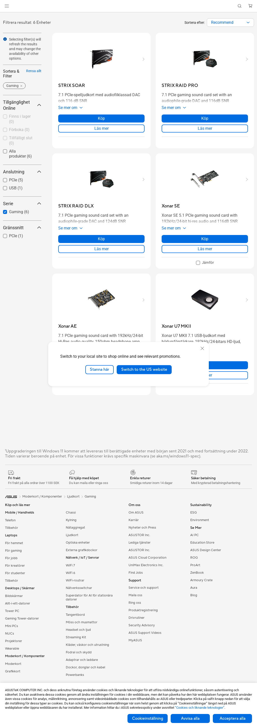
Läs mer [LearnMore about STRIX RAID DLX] (101, 249)
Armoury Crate (201, 580)
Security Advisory (141, 625)
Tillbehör (11, 528)
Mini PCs (11, 626)
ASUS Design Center (205, 550)
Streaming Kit (76, 637)
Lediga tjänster (139, 543)
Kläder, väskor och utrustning (87, 645)
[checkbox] (20, 119)
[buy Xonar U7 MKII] (176, 326)
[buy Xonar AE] (67, 326)
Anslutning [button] (22, 171)
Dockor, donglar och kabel (85, 667)
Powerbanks (75, 675)
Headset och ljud (78, 630)
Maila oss (135, 595)
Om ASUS (136, 513)
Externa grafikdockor (81, 550)
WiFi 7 (70, 565)
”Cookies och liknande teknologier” (199, 707)
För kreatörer (15, 566)
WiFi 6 (70, 573)
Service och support (143, 588)
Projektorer (13, 641)
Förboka (19, 129)
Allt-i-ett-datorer (17, 603)
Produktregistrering (143, 610)
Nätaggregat (75, 528)
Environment (199, 520)
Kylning (71, 520)
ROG (194, 558)
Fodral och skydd (79, 652)
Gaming (90, 497)
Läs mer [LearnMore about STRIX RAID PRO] (205, 128)
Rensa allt (33, 71)
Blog (193, 595)
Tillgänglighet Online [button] (22, 105)
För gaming (13, 551)
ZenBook (197, 573)
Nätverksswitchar (79, 588)
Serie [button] (22, 203)
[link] (129, 6)
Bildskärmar (14, 596)
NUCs (9, 634)
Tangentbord (75, 615)
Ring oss (134, 603)
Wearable (12, 649)
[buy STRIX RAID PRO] (180, 85)
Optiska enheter (78, 543)
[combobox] (230, 22)
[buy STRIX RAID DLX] (76, 206)
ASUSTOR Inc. (139, 535)
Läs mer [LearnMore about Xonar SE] (205, 249)
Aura (193, 588)
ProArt (195, 565)
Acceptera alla (232, 718)
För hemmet (14, 543)
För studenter (15, 573)
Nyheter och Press (142, 528)
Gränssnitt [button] (22, 227)
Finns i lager (20, 119)
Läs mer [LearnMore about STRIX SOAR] (101, 128)
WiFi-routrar (75, 580)
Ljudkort (72, 535)
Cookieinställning (147, 718)
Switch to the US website (144, 369)
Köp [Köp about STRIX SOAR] (101, 118)
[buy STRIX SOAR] (71, 85)
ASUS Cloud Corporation (147, 558)
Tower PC (12, 611)
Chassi (71, 513)
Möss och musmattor (81, 622)
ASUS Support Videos (144, 633)
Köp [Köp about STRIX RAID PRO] (204, 118)
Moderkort (13, 664)
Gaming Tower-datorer (22, 619)
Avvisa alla (190, 718)
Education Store (202, 543)
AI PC (194, 535)
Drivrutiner (136, 618)
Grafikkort (12, 671)
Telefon (10, 520)
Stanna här (99, 369)
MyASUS (135, 640)
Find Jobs (135, 573)
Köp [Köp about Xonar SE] (204, 238)
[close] (202, 348)
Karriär (133, 520)
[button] (7, 6)
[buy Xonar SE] (171, 206)
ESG (193, 513)
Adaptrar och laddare (82, 660)
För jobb (11, 558)
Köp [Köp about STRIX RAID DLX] (101, 238)
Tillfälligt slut (20, 141)
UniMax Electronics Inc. (145, 565)
